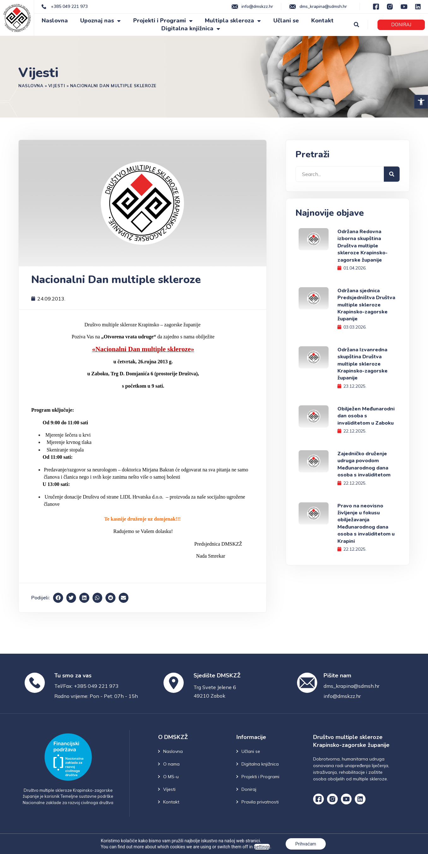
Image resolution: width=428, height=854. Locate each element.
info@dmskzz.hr (342, 696)
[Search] (392, 174)
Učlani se (286, 20)
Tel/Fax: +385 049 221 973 (86, 686)
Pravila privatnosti (260, 802)
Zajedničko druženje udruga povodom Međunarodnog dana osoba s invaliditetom (363, 464)
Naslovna (55, 20)
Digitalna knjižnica (190, 29)
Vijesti (56, 85)
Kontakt (322, 20)
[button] (421, 101)
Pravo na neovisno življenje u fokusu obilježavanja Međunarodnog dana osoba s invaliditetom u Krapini (366, 523)
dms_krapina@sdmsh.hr (351, 686)
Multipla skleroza (233, 21)
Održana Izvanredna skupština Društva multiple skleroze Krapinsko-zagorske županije (362, 364)
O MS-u (171, 776)
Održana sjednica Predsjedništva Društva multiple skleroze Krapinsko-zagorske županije (366, 305)
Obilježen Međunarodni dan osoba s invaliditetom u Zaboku (366, 416)
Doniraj (248, 789)
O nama (171, 764)
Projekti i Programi (163, 21)
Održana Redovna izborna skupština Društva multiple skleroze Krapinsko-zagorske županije (362, 245)
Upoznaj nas (100, 21)
